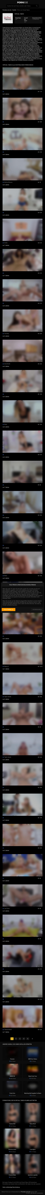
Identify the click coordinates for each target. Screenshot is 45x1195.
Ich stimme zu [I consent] (8, 609)
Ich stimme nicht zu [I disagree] (37, 609)
